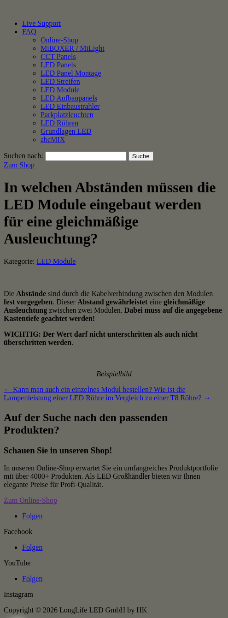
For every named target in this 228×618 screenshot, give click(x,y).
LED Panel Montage (71, 73)
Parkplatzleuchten (67, 115)
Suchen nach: (23, 156)
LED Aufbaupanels (69, 98)
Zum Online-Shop (30, 500)
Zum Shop (19, 165)
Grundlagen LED (66, 131)
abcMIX (53, 139)
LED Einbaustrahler (70, 106)
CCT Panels (58, 56)
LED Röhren (59, 123)
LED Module (60, 90)
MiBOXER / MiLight (73, 48)
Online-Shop (59, 40)
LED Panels (58, 65)
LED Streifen (60, 81)
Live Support (41, 23)
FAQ (29, 32)
